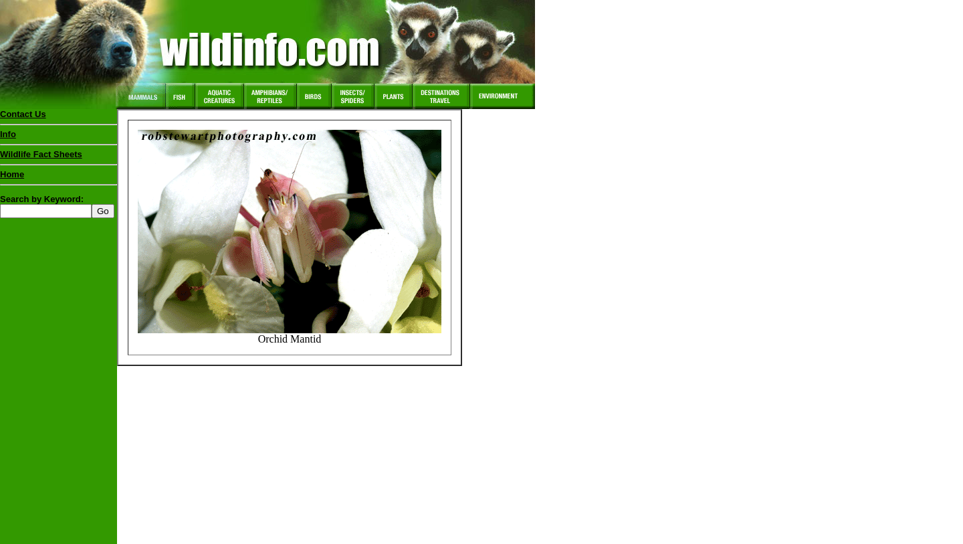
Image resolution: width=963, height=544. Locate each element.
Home (12, 174)
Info (8, 134)
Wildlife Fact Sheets (58, 157)
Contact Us (23, 114)
